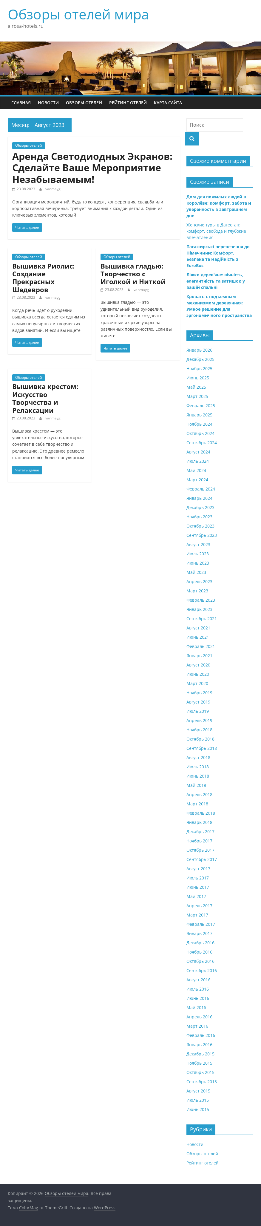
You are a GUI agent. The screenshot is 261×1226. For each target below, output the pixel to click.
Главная (21, 102)
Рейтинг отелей (128, 102)
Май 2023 (196, 572)
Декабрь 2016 (200, 942)
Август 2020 (198, 665)
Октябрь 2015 (200, 1072)
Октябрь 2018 (200, 739)
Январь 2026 (199, 350)
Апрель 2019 (199, 720)
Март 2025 (197, 396)
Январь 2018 (199, 822)
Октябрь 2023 (200, 526)
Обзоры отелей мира (78, 14)
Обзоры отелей (84, 102)
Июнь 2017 (197, 887)
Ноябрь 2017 (199, 841)
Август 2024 (198, 452)
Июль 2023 (197, 554)
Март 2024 (197, 479)
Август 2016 (198, 980)
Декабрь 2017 (200, 831)
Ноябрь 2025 (199, 368)
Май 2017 (196, 896)
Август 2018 (198, 757)
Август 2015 (198, 1091)
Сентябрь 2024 (201, 442)
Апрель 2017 (199, 905)
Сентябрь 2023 (201, 535)
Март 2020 (197, 683)
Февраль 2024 (200, 489)
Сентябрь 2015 (201, 1081)
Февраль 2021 (200, 646)
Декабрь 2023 (200, 507)
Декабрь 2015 (200, 1054)
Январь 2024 (199, 498)
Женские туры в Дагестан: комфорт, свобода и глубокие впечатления (216, 231)
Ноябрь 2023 (199, 516)
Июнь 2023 (197, 563)
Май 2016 (196, 1007)
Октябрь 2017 (200, 850)
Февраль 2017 (200, 924)
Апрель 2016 (199, 1017)
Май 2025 (196, 387)
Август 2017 (198, 868)
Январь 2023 (199, 609)
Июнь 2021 (197, 637)
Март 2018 (197, 804)
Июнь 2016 (197, 998)
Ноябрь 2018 (199, 729)
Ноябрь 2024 (199, 424)
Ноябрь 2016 (199, 952)
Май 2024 (196, 470)
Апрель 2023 (199, 581)
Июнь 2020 (197, 674)
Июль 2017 (197, 878)
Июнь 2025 (197, 378)
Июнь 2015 (197, 1109)
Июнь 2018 (197, 776)
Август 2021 (198, 628)
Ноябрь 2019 (199, 692)
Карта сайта (168, 102)
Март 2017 (197, 915)
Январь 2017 (199, 933)
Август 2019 (198, 702)
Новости (48, 102)
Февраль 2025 (200, 405)
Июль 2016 (197, 989)
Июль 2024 (197, 461)
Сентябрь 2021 (201, 618)
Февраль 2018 (200, 813)
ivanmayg (52, 188)
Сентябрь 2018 (201, 748)
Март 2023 (197, 591)
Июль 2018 (197, 767)
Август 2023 (198, 544)
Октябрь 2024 (200, 433)
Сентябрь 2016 (201, 970)
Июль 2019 (197, 711)
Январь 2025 (199, 415)
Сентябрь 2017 (201, 859)
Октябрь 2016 (200, 961)
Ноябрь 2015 (199, 1063)
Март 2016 (197, 1026)
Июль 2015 (197, 1100)
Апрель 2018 (199, 794)
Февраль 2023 (200, 600)
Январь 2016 (199, 1044)
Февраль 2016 (200, 1035)
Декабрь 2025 (200, 359)
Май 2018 (196, 785)
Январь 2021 (199, 655)
